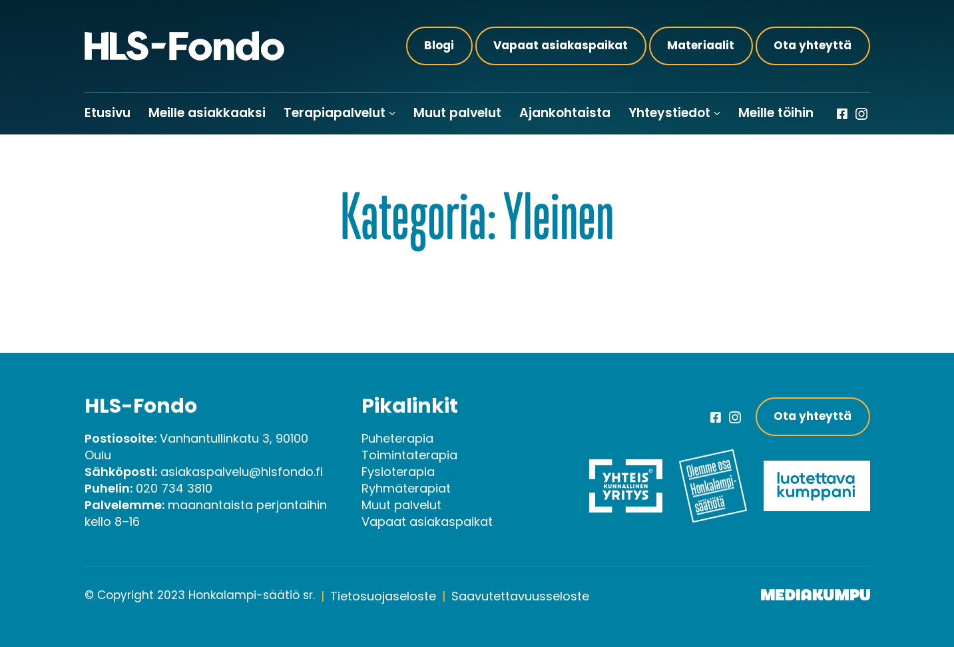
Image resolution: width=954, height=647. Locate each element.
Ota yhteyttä (812, 45)
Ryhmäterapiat (406, 488)
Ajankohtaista (564, 113)
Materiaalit (700, 45)
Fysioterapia (398, 471)
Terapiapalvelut (334, 113)
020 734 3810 (174, 488)
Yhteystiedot (669, 113)
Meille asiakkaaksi (207, 113)
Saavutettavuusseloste (520, 596)
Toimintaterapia (409, 455)
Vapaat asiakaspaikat (560, 45)
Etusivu (107, 113)
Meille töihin (776, 113)
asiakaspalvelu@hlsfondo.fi (241, 471)
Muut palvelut (457, 113)
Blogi (439, 45)
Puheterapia (397, 438)
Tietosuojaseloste (383, 596)
